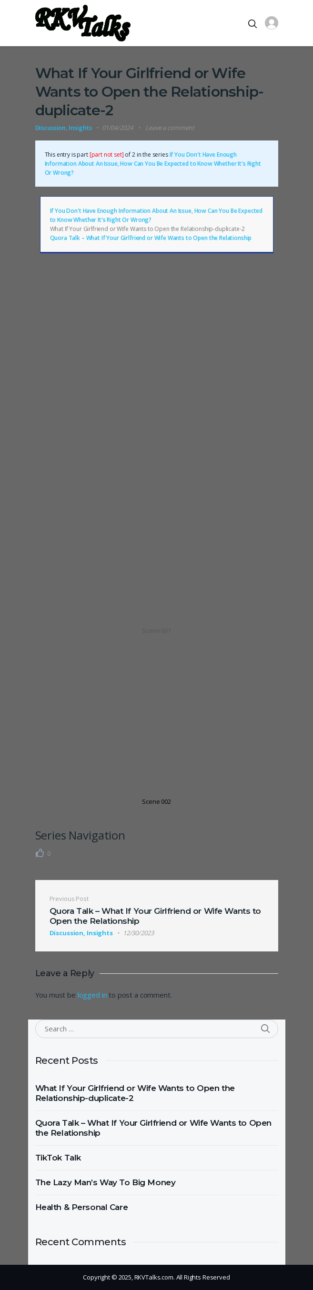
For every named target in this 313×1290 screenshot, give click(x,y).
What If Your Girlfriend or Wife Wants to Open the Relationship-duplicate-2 (135, 1093)
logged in (92, 995)
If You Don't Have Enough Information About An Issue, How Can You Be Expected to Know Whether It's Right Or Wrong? (153, 163)
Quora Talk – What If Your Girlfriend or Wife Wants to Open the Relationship (151, 238)
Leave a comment (169, 127)
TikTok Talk (58, 1157)
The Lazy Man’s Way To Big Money (105, 1182)
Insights (80, 127)
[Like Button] (40, 853)
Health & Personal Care (81, 1207)
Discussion (50, 127)
